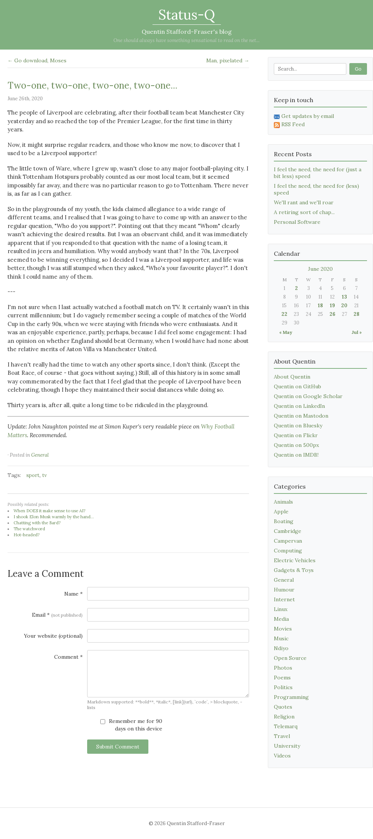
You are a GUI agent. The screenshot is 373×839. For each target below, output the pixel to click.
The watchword (29, 528)
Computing (288, 550)
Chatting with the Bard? (37, 522)
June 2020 (320, 269)
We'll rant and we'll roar (304, 202)
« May (285, 332)
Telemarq (285, 726)
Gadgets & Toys (294, 570)
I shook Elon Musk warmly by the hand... (54, 516)
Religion (284, 716)
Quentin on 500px (296, 445)
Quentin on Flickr (296, 435)
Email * (57, 614)
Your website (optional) (53, 635)
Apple (281, 511)
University (287, 745)
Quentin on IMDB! (296, 454)
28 (356, 314)
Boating (283, 521)
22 (284, 314)
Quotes (283, 706)
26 (332, 314)
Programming (291, 697)
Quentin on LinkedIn (299, 406)
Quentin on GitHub (297, 386)
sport (32, 475)
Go (358, 69)
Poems (282, 677)
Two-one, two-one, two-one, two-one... (92, 85)
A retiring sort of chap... (304, 212)
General (40, 455)
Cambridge (287, 531)
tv (44, 475)
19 (332, 305)
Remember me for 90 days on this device (131, 725)
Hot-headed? (26, 534)
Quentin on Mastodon (301, 415)
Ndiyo (281, 648)
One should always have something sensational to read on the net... (186, 40)
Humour (284, 589)
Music (281, 638)
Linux (280, 609)
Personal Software (297, 222)
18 (320, 305)
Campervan (288, 540)
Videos (282, 755)
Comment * (68, 656)
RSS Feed (289, 124)
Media (281, 619)
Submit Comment (117, 746)
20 (344, 305)
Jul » (357, 332)
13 (344, 297)
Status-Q (187, 14)
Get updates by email (304, 116)
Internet (284, 599)
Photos (283, 667)
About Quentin (292, 376)
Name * (73, 593)
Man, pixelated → (227, 60)
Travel (282, 736)
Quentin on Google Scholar (308, 396)
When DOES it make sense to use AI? (49, 510)
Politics (283, 687)
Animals (283, 501)
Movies (283, 628)
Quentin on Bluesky (298, 425)
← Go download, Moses (37, 60)
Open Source (290, 658)
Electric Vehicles (295, 560)
